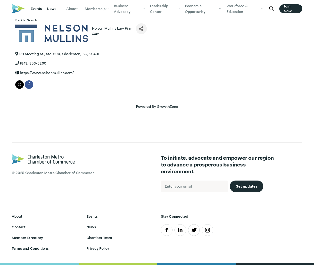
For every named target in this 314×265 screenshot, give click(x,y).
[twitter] (19, 84)
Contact (18, 227)
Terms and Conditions (30, 248)
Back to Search (26, 20)
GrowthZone (167, 106)
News (52, 9)
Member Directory (27, 238)
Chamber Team (99, 238)
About (17, 216)
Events (36, 9)
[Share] (141, 28)
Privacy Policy (97, 248)
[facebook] (29, 84)
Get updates (246, 186)
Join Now (288, 8)
